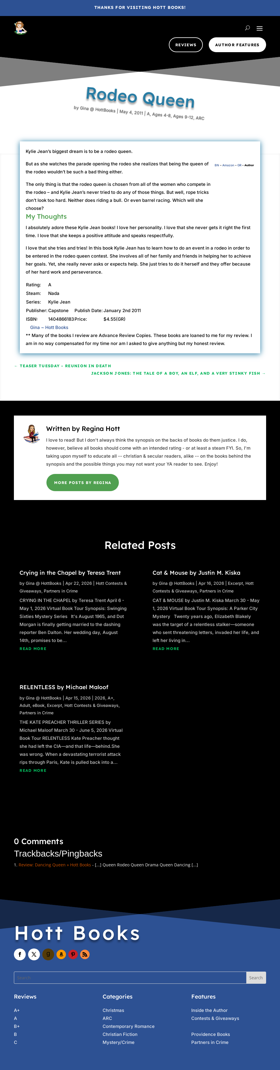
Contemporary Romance (129, 1026)
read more (33, 648)
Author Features (237, 44)
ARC (175, 154)
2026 (100, 697)
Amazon (228, 165)
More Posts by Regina (82, 482)
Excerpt (54, 705)
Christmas (113, 1010)
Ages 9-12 (163, 141)
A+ (110, 697)
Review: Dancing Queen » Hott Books (55, 865)
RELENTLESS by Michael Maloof (64, 687)
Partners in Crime (61, 590)
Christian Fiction (120, 1034)
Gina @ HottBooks (104, 80)
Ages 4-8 (148, 125)
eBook (39, 705)
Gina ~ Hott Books (49, 327)
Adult (25, 705)
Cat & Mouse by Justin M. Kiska (196, 572)
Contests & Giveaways (215, 1018)
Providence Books (210, 1034)
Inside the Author (209, 1010)
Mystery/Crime (119, 1042)
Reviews (185, 44)
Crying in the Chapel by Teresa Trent (70, 572)
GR (239, 165)
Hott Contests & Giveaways (91, 705)
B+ (17, 1026)
